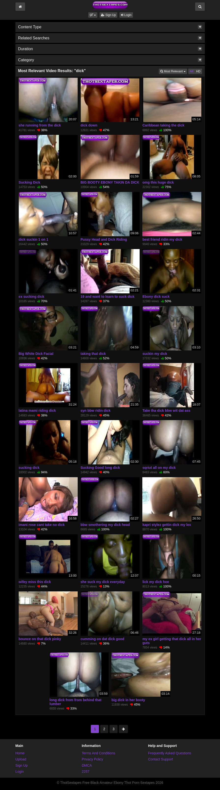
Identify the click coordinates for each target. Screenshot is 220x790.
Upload (20, 759)
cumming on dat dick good (102, 639)
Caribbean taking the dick (163, 125)
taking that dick (93, 354)
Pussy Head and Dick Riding (104, 239)
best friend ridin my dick (162, 239)
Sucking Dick (29, 182)
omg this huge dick (158, 182)
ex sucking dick (31, 297)
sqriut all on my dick (159, 468)
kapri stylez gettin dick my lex (166, 525)
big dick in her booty (128, 700)
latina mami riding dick (37, 410)
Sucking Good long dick (100, 468)
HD (198, 71)
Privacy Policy (92, 759)
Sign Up (108, 15)
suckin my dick (154, 354)
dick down (89, 125)
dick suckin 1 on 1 (33, 239)
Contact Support (160, 759)
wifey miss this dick (35, 582)
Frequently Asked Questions (169, 753)
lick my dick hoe (155, 582)
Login (126, 15)
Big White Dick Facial (36, 354)
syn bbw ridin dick (96, 410)
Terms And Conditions (98, 753)
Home (20, 753)
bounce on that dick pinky (40, 639)
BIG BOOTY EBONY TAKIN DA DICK (110, 182)
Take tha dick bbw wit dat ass (166, 410)
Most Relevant (173, 71)
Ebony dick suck (155, 297)
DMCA (87, 765)
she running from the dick (40, 125)
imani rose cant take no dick (42, 525)
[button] (92, 15)
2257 (85, 772)
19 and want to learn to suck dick (107, 297)
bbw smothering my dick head (105, 525)
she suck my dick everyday (103, 582)
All (191, 71)
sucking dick (29, 468)
